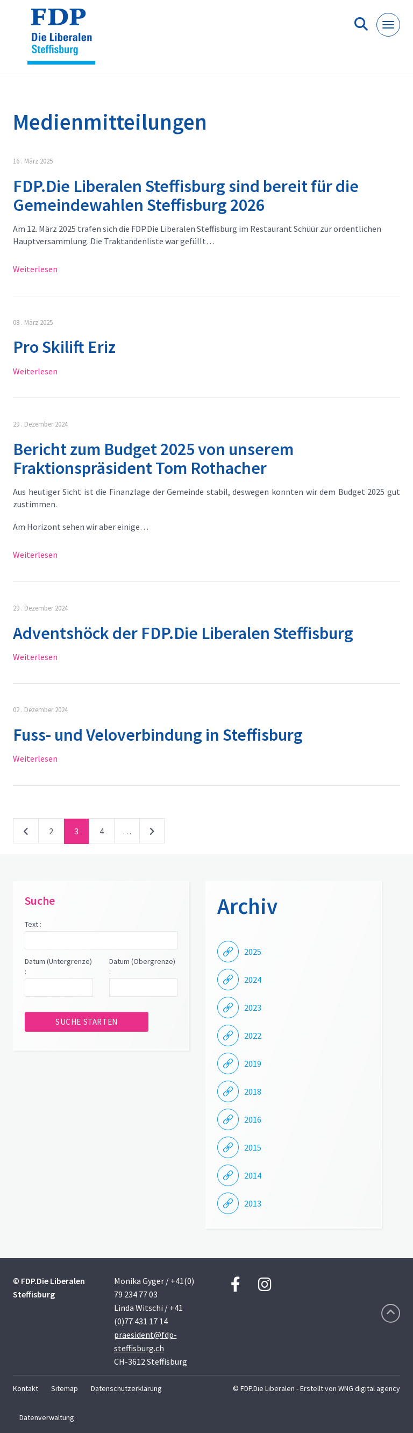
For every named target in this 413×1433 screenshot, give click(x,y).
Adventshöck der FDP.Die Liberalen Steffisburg (183, 633)
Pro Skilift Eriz (64, 347)
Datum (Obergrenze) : (142, 966)
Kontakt (25, 1388)
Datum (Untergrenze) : (58, 966)
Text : (33, 924)
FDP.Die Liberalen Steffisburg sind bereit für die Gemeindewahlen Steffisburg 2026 (186, 195)
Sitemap (64, 1388)
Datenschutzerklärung (126, 1388)
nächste (152, 833)
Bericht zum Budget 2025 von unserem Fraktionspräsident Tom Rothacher (153, 458)
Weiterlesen (35, 269)
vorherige (25, 833)
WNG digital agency (369, 1388)
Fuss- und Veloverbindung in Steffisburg (158, 735)
